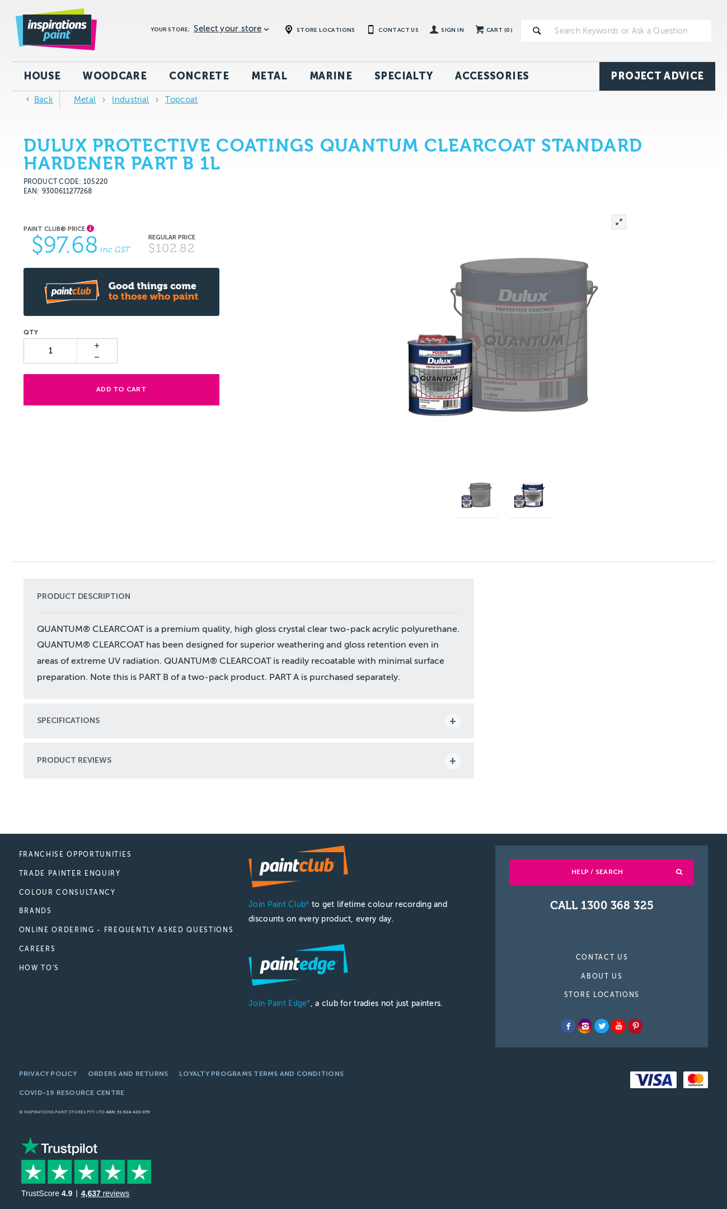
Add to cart (121, 389)
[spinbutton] (51, 351)
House (42, 76)
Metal (269, 76)
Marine (330, 76)
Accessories (492, 76)
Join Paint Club (278, 904)
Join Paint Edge (279, 1003)
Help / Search (597, 872)
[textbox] (630, 30)
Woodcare (115, 76)
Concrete (199, 76)
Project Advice (657, 76)
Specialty (403, 76)
